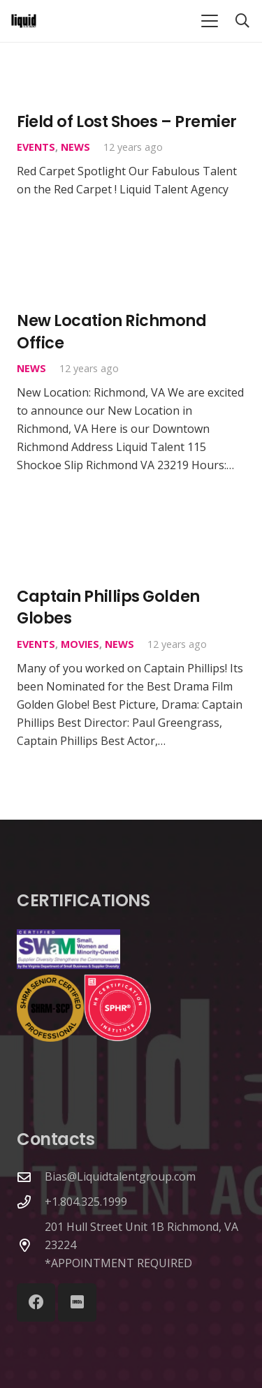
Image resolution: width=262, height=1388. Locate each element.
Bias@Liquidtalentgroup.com (120, 1176)
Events (36, 147)
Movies (80, 644)
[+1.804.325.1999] (31, 1202)
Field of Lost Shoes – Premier (127, 121)
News (75, 147)
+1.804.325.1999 (86, 1201)
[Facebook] (36, 1302)
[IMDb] (77, 1302)
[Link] (23, 21)
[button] (209, 21)
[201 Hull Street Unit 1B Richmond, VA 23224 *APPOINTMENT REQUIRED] (31, 1245)
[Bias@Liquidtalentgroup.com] (31, 1176)
